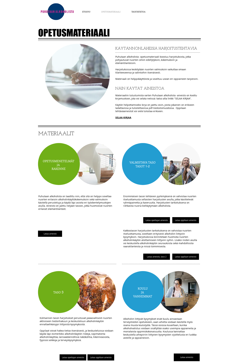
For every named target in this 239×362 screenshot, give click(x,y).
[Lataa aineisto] (50, 234)
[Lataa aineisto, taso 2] (156, 257)
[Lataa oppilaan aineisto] (100, 357)
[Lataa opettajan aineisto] (73, 357)
